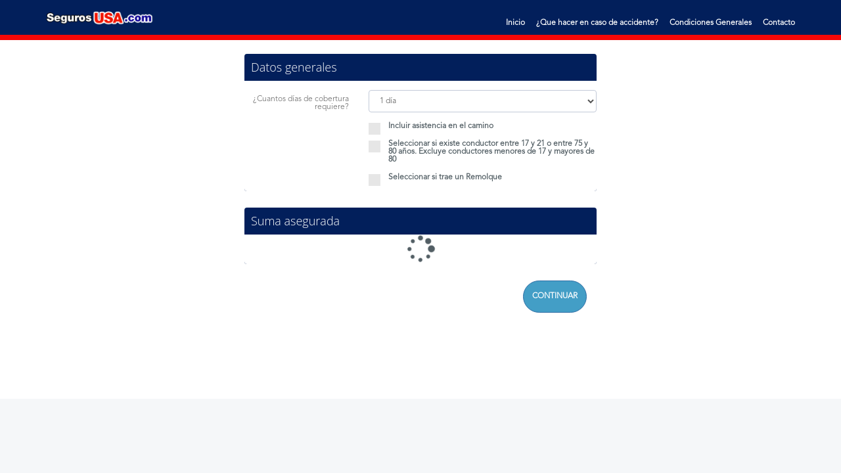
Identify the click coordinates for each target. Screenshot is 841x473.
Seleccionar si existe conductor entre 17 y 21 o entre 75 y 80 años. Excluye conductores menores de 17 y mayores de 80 (482, 152)
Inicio (515, 23)
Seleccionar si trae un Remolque (435, 177)
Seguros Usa (100, 17)
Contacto (779, 23)
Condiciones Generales (711, 23)
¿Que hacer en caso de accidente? (597, 23)
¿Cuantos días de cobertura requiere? (301, 103)
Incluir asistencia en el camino (431, 126)
